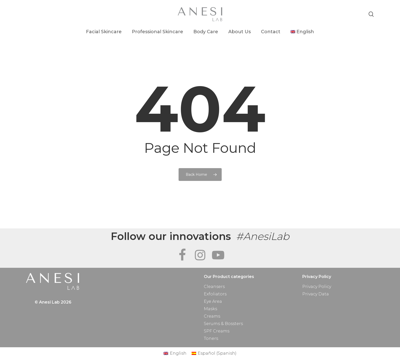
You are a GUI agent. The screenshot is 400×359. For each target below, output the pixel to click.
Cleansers (214, 286)
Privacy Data (315, 294)
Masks (210, 308)
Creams (212, 316)
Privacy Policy (316, 286)
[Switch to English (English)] (175, 353)
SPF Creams (216, 331)
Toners (211, 338)
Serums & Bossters (223, 323)
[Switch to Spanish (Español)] (214, 353)
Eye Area (213, 301)
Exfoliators (215, 294)
